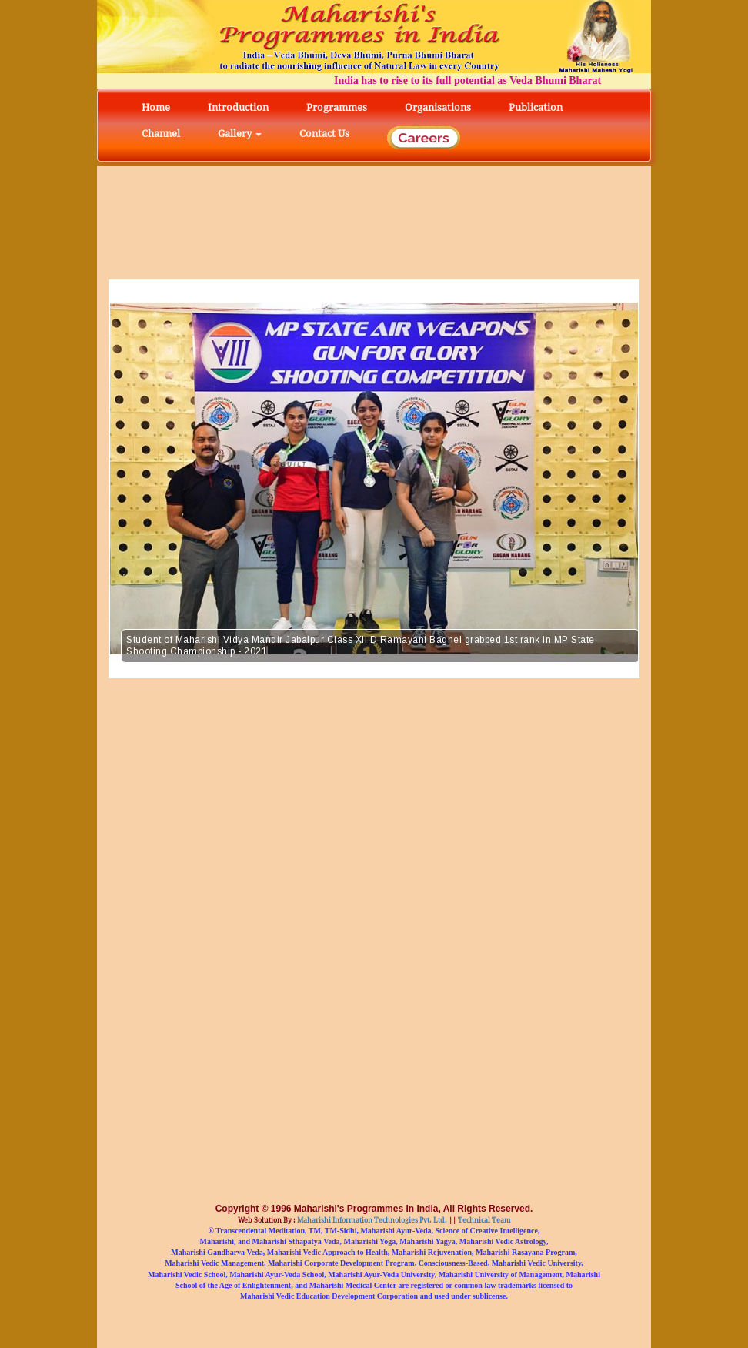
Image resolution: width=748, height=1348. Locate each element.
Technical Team (483, 1220)
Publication (536, 107)
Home (156, 107)
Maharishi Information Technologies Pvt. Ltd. (371, 1220)
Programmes (336, 107)
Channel (161, 133)
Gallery (240, 133)
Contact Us (324, 133)
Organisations (438, 107)
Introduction (238, 107)
